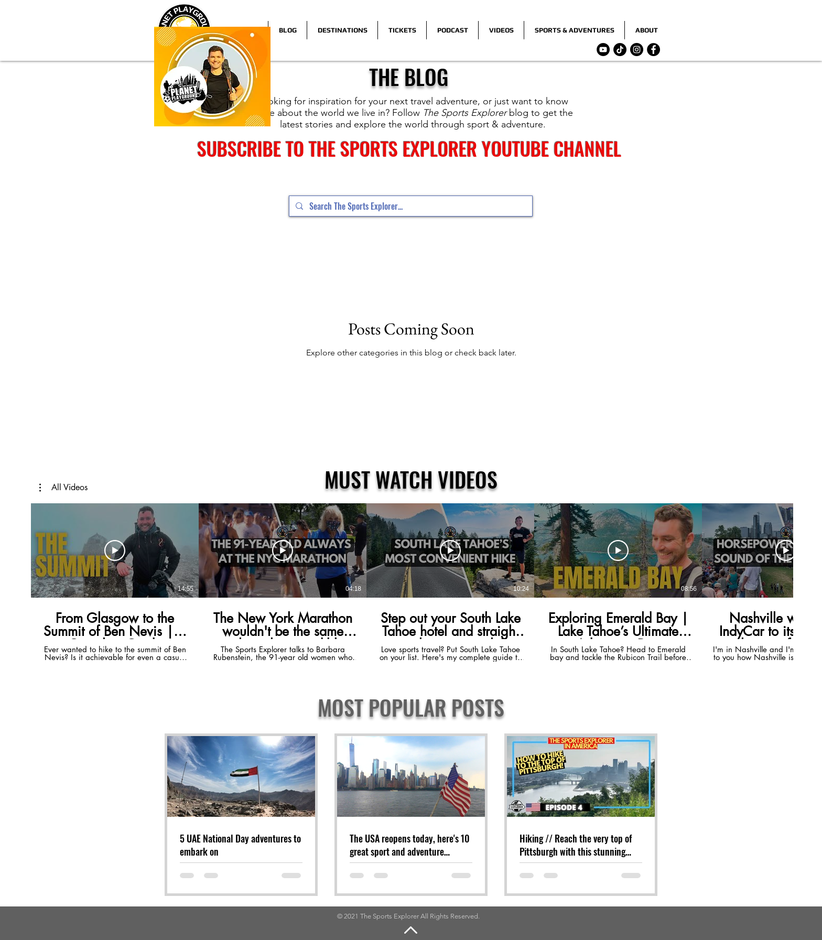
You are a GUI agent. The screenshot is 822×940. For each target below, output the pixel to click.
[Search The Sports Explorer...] (409, 206)
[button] (63, 487)
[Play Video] (114, 550)
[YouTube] (603, 49)
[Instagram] (636, 49)
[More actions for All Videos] (63, 487)
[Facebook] (653, 49)
